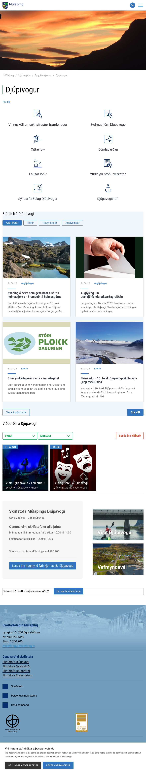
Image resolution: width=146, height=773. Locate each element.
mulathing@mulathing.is (18, 646)
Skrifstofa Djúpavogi (15, 662)
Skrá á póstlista (16, 412)
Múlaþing (8, 75)
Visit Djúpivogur (115, 532)
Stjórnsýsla (24, 75)
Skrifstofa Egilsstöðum (17, 675)
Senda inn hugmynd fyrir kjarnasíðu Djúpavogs (42, 566)
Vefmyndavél (112, 567)
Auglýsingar (72, 222)
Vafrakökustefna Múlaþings (59, 756)
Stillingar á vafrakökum (23, 765)
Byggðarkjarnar (43, 75)
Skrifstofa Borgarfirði (16, 671)
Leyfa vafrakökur (58, 765)
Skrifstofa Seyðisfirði (16, 666)
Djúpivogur (62, 75)
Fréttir (30, 222)
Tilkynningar (49, 222)
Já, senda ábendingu (68, 591)
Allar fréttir (12, 222)
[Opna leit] (132, 5)
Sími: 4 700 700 (12, 641)
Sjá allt (135, 412)
